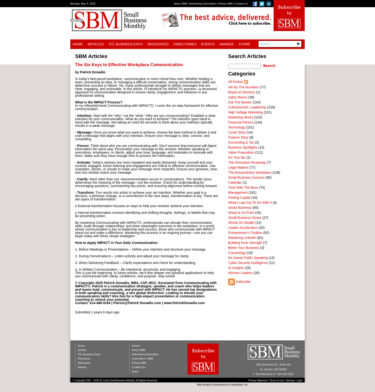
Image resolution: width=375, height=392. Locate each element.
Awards (226, 44)
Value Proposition (241, 152)
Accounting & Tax (241, 142)
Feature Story (238, 137)
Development (220, 384)
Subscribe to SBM (142, 358)
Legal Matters (238, 167)
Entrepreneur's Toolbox (245, 233)
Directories (185, 44)
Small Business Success (246, 177)
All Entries (235, 82)
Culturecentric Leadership (247, 107)
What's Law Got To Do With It (250, 202)
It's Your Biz (237, 157)
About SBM (180, 3)
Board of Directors (241, 92)
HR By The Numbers (243, 87)
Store (244, 44)
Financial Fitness (240, 122)
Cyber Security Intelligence (248, 263)
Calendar (235, 182)
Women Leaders (240, 273)
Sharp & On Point (241, 213)
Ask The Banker (240, 102)
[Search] (280, 44)
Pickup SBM (225, 3)
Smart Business (240, 207)
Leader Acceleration (243, 228)
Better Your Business (243, 248)
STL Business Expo (126, 44)
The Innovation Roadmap (247, 162)
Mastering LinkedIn (242, 238)
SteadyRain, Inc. (239, 384)
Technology (236, 127)
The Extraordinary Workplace (249, 172)
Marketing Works (240, 117)
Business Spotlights (242, 147)
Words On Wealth (241, 223)
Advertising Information (202, 3)
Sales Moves (237, 97)
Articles (96, 44)
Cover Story (237, 132)
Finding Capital (239, 197)
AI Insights (236, 268)
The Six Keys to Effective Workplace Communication (129, 64)
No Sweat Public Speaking (248, 258)
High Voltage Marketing (245, 112)
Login (299, 380)
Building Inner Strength (245, 243)
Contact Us (241, 3)
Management (238, 192)
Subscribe (243, 282)
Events (208, 44)
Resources (158, 44)
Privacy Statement (258, 380)
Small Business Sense (244, 218)
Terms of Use (277, 380)
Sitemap (290, 380)
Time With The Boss (243, 187)
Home (78, 44)
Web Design (203, 384)
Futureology (237, 253)
